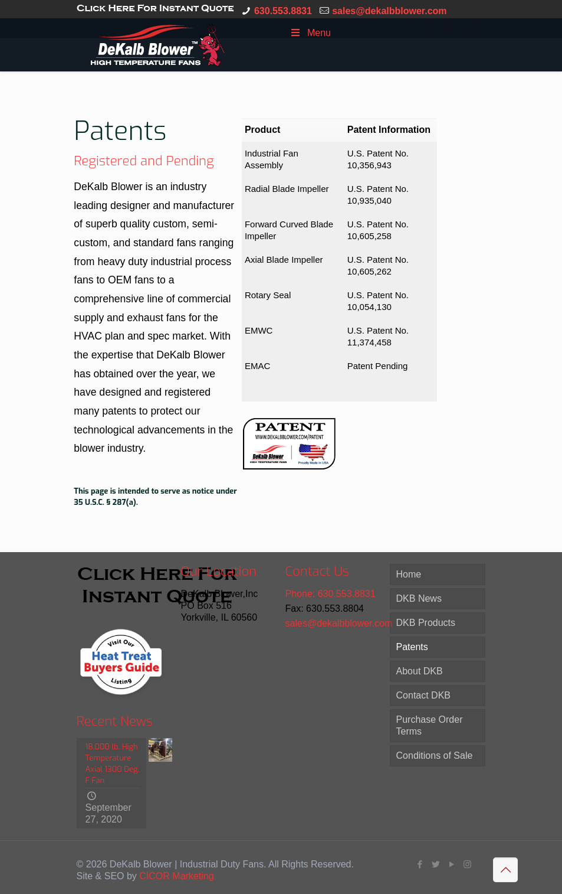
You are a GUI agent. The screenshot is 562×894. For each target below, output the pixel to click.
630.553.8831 (283, 11)
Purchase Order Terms (429, 725)
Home (409, 574)
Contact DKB (423, 695)
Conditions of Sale (434, 756)
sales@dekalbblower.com (389, 11)
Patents (412, 647)
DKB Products (425, 623)
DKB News (419, 598)
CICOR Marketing (176, 876)
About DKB (419, 671)
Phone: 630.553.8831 (330, 594)
